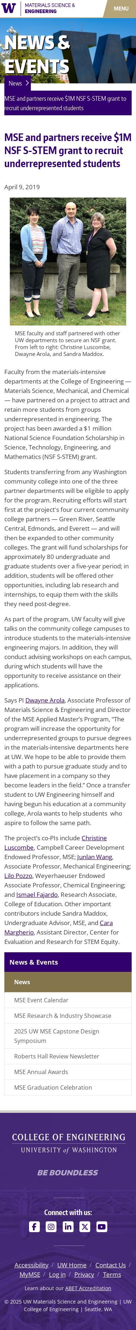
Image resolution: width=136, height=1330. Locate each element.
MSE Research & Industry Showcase (62, 1016)
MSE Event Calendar (41, 1000)
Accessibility (32, 1265)
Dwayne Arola (45, 700)
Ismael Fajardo (37, 894)
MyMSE (30, 1274)
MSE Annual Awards (41, 1072)
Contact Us (110, 1265)
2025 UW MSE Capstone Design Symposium (56, 1036)
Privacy (84, 1274)
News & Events (33, 962)
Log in (57, 1274)
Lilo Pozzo (18, 875)
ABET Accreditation (88, 1288)
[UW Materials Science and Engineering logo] (38, 8)
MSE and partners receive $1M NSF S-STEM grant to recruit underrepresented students (65, 103)
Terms (112, 1274)
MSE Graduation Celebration (53, 1087)
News (15, 83)
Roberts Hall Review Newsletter (56, 1056)
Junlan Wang (94, 857)
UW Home (72, 1265)
